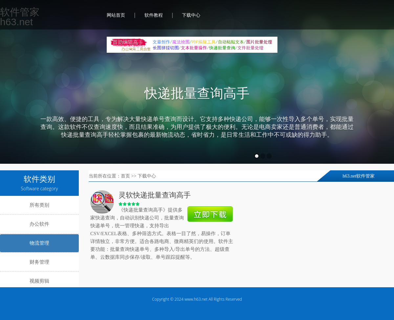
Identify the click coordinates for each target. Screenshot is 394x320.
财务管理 (39, 262)
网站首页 (116, 15)
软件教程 (153, 15)
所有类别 (39, 205)
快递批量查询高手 (197, 93)
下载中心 (191, 15)
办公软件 (39, 224)
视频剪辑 (39, 281)
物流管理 (39, 243)
